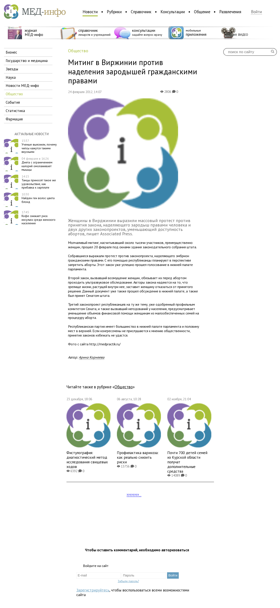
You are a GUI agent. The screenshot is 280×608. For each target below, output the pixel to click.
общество (14, 93)
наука (11, 77)
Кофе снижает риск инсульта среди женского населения (38, 217)
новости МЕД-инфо (22, 85)
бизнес (11, 52)
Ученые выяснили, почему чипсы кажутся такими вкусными (39, 146)
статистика (15, 110)
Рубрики (114, 11)
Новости (90, 11)
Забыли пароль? (128, 581)
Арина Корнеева (91, 357)
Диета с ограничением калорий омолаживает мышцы (37, 164)
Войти (256, 11)
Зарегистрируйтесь (92, 590)
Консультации (172, 11)
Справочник (141, 11)
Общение (202, 11)
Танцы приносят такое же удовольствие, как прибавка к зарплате (39, 181)
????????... (134, 495)
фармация (14, 119)
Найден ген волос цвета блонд (38, 198)
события (13, 102)
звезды (12, 68)
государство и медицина (27, 60)
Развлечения (230, 11)
